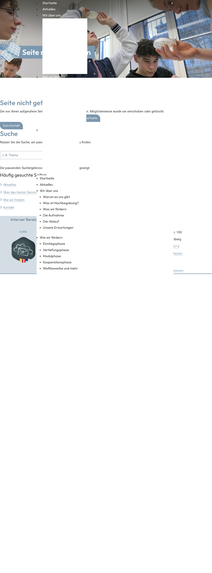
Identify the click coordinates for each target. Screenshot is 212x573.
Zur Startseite (88, 417)
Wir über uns (51, 15)
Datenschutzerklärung (153, 569)
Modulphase (57, 102)
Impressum (176, 569)
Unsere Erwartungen (63, 66)
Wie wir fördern (53, 77)
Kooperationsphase (62, 110)
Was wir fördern (60, 40)
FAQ (183, 157)
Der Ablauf (56, 57)
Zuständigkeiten (60, 155)
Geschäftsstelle (59, 137)
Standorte (55, 146)
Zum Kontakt (11, 424)
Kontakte (54, 163)
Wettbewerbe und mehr (65, 119)
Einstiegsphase (59, 84)
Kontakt (8, 506)
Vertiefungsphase (61, 93)
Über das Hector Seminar (20, 491)
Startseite (49, 3)
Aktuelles (48, 9)
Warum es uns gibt (61, 23)
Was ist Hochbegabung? (66, 31)
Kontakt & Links (53, 130)
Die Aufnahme (58, 48)
